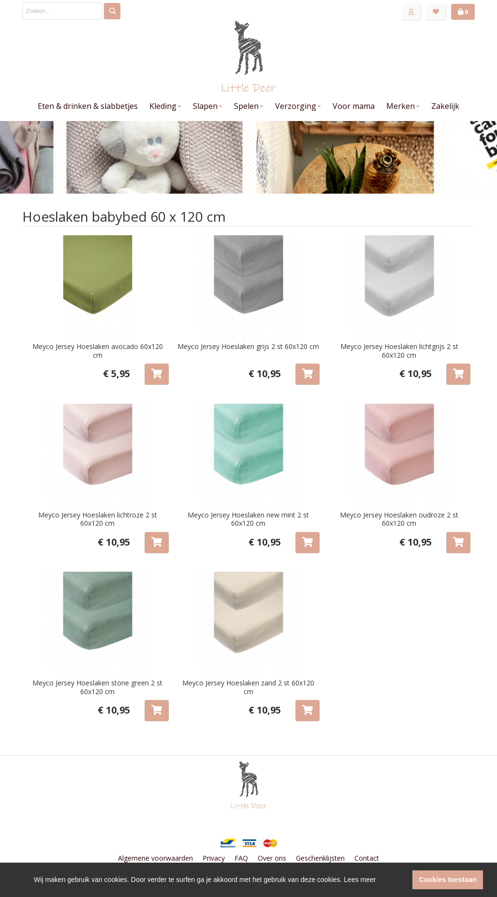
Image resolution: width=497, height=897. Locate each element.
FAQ (241, 858)
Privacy (214, 858)
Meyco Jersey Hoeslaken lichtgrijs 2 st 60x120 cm (399, 351)
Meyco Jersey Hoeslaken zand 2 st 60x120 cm (248, 687)
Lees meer (360, 879)
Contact (366, 858)
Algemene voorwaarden (155, 858)
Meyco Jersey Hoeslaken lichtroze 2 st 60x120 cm (97, 519)
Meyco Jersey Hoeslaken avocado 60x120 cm (97, 351)
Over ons (272, 858)
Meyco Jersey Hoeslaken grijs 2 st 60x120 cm (248, 346)
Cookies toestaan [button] (448, 879)
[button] (402, 880)
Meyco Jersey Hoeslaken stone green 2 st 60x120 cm (97, 687)
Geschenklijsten (320, 858)
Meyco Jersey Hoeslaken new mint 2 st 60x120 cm (248, 519)
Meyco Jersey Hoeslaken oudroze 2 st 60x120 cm (399, 519)
